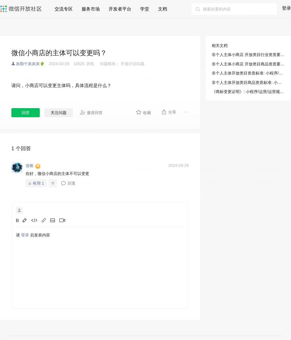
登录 (286, 8)
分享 (168, 112)
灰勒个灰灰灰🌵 (30, 63)
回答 (26, 112)
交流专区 (64, 9)
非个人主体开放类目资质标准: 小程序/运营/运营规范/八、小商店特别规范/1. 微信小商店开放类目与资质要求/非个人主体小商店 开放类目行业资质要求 (248, 73)
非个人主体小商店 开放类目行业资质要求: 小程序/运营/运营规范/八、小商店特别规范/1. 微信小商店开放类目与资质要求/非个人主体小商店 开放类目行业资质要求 (248, 54)
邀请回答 (91, 112)
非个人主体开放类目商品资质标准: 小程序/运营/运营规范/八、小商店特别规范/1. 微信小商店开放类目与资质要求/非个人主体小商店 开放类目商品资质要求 (248, 82)
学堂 (144, 9)
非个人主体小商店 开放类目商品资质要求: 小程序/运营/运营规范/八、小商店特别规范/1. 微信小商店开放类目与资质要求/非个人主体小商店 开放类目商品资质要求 (248, 64)
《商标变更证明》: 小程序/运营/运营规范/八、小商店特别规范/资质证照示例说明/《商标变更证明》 (248, 91)
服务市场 (91, 9)
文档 (162, 9)
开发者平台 (120, 9)
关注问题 (58, 112)
